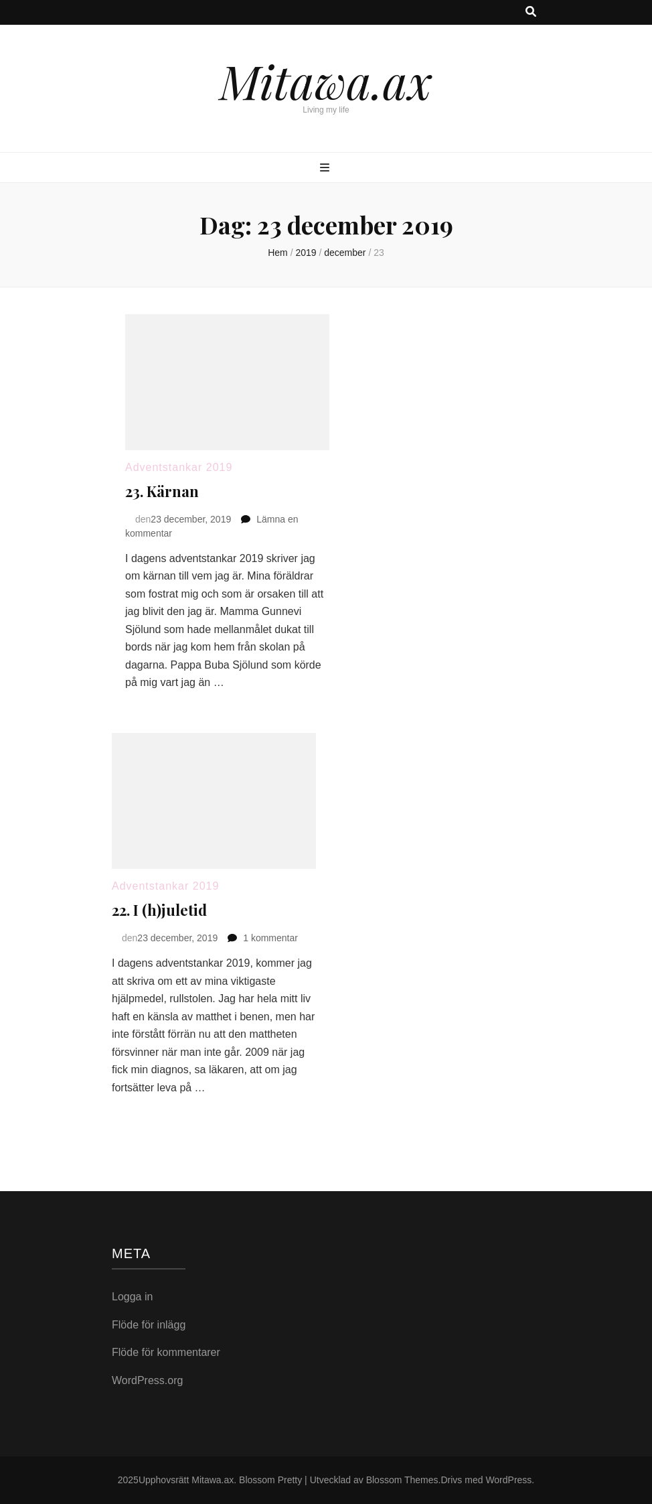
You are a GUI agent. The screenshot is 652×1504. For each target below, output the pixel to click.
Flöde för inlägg (148, 1324)
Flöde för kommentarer (166, 1352)
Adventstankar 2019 (178, 467)
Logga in (132, 1296)
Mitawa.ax (326, 80)
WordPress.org (147, 1380)
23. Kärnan (162, 491)
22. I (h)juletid (159, 910)
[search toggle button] (530, 12)
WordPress (508, 1480)
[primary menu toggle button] (326, 168)
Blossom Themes (402, 1480)
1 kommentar (270, 938)
